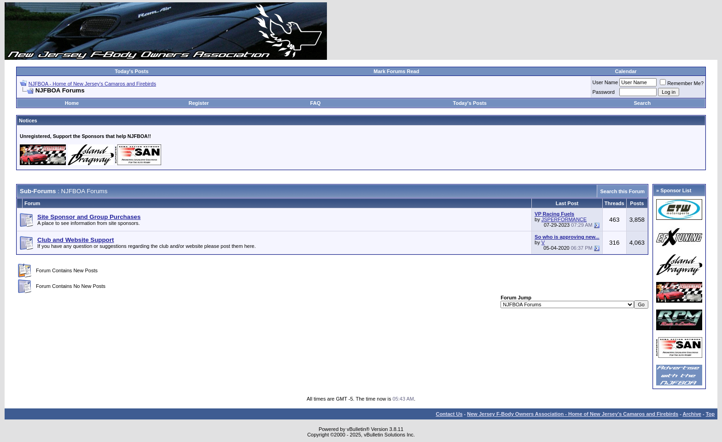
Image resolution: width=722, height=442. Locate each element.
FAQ (315, 103)
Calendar (625, 71)
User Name (605, 82)
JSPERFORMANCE (564, 219)
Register (199, 103)
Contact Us (449, 414)
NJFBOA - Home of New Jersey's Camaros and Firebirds (92, 83)
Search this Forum (622, 191)
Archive (692, 414)
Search (642, 103)
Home (72, 103)
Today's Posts (131, 71)
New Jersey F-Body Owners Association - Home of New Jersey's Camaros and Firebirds (572, 414)
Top (710, 414)
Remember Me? (682, 83)
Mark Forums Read (396, 71)
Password (604, 92)
